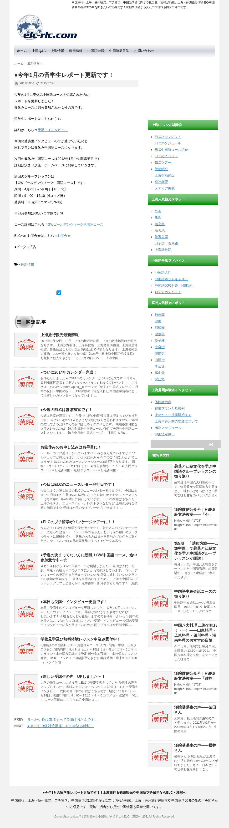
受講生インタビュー (53, 130)
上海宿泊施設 (165, 175)
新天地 (160, 230)
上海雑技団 (163, 250)
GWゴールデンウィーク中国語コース (75, 224)
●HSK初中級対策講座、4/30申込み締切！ (60, 726)
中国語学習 (95, 51)
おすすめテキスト (168, 292)
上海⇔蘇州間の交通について (176, 421)
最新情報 (27, 264)
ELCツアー (163, 162)
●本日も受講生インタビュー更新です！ (74, 602)
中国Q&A (39, 51)
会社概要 (161, 182)
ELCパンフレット (168, 137)
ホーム (22, 51)
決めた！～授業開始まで (173, 415)
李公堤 (160, 366)
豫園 (158, 217)
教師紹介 (161, 169)
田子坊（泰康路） (168, 243)
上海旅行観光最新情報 (60, 335)
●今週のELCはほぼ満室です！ (66, 410)
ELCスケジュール (168, 143)
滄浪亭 (160, 334)
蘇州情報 (75, 51)
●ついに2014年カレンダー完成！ (69, 372)
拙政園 (160, 315)
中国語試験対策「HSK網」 (175, 285)
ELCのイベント (166, 156)
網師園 (160, 328)
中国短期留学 (119, 51)
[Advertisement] (183, 86)
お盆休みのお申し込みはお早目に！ (71, 447)
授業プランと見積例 (170, 408)
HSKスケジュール (168, 428)
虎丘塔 (160, 379)
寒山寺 (160, 373)
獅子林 (160, 340)
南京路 (160, 224)
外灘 (158, 211)
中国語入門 (163, 272)
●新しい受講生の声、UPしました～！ (73, 677)
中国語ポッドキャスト (171, 279)
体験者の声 (163, 402)
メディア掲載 (165, 188)
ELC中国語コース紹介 (171, 150)
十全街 (160, 347)
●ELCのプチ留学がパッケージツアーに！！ (78, 522)
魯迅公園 (161, 237)
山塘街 (160, 360)
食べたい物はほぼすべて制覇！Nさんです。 (62, 719)
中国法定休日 (165, 434)
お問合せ (64, 236)
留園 (158, 321)
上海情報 (57, 51)
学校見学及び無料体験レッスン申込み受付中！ (81, 639)
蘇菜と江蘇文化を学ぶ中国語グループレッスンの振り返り (195, 471)
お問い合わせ (144, 51)
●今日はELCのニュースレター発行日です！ (78, 485)
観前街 (160, 353)
